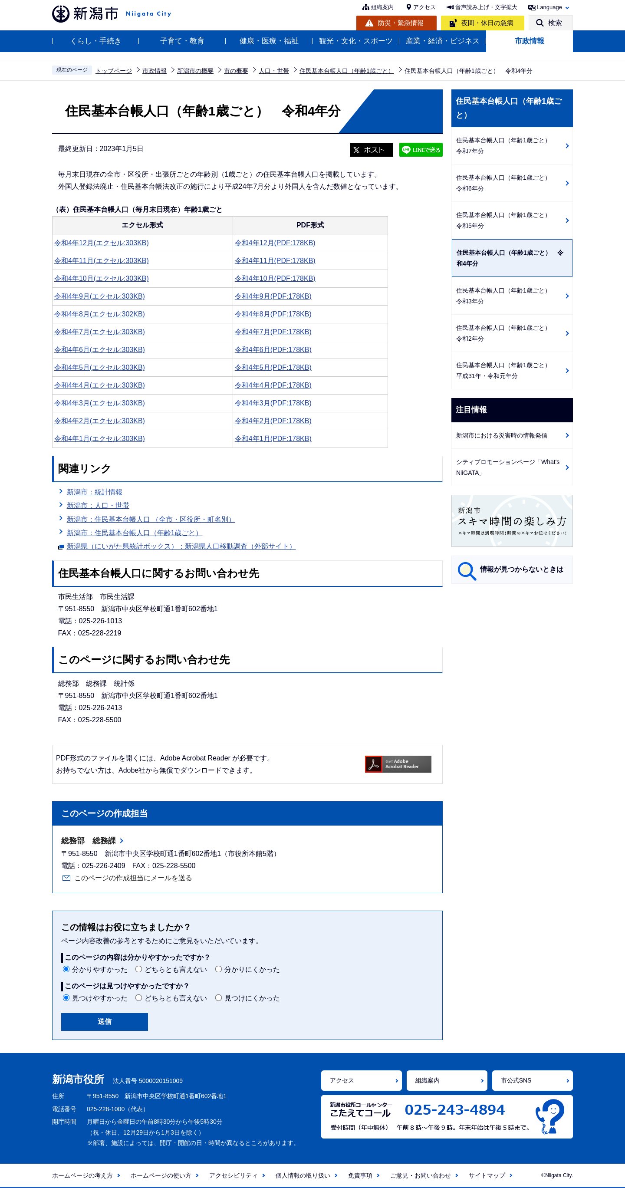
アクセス (424, 7)
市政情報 (529, 41)
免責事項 (360, 1175)
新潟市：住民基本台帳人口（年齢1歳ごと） (135, 532)
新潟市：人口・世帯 (98, 505)
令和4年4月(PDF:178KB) (273, 385)
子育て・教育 (182, 41)
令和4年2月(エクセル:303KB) (99, 421)
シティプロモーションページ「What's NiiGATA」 (507, 467)
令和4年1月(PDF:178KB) (273, 438)
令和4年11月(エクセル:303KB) (101, 260)
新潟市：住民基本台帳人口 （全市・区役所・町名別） (151, 519)
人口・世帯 (274, 70)
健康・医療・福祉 (269, 41)
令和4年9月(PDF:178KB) (273, 296)
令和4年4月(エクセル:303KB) (99, 385)
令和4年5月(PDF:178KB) (273, 367)
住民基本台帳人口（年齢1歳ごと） (346, 70)
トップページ (113, 70)
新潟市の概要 (195, 70)
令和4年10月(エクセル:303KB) (101, 278)
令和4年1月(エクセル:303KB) (99, 438)
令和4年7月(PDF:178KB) (273, 332)
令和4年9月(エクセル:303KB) (99, 296)
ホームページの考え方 (82, 1175)
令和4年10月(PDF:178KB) (275, 278)
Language (549, 7)
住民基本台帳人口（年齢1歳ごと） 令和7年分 (506, 146)
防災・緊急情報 (401, 22)
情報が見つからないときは (521, 569)
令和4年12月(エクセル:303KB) (101, 243)
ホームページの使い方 (161, 1175)
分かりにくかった (252, 969)
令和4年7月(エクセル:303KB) (99, 332)
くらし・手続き (96, 41)
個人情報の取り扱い (303, 1175)
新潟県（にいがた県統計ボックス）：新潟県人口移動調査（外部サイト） (181, 545)
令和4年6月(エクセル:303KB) (99, 349)
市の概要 (236, 70)
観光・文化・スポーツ (356, 41)
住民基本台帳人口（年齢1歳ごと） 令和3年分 (506, 296)
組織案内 (382, 7)
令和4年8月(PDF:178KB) (273, 314)
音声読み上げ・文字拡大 (486, 7)
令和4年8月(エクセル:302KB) (99, 314)
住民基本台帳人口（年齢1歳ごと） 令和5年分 (506, 220)
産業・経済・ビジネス (443, 41)
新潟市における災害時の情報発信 (501, 435)
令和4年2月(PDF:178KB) (273, 421)
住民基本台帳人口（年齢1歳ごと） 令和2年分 (506, 333)
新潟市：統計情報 (94, 492)
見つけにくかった (252, 998)
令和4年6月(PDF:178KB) (273, 349)
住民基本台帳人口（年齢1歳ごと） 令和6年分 (506, 183)
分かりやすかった (100, 969)
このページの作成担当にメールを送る (133, 878)
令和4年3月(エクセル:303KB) (99, 403)
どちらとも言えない (176, 969)
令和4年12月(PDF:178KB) (275, 243)
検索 (555, 22)
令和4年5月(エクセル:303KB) (99, 367)
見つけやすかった (100, 998)
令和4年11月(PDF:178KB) (275, 260)
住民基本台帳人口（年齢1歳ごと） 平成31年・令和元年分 (506, 370)
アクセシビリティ (233, 1175)
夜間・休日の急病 (487, 22)
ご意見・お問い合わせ (420, 1175)
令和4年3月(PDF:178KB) (273, 403)
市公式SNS (516, 1080)
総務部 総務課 (88, 840)
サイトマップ (487, 1175)
